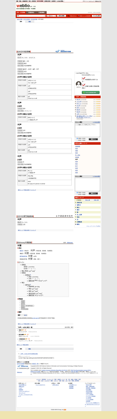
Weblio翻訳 (88, 389)
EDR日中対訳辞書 (23, 51)
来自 (31, 318)
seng (33, 271)
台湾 (35, 256)
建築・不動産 (74, 379)
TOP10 (78, 200)
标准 (23, 259)
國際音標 (31, 281)
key (36, 280)
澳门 (38, 259)
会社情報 (71, 386)
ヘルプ (20, 388)
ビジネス (39, 379)
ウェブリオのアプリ (40, 384)
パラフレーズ (27, 111)
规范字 (21, 250)
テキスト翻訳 (78, 122)
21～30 (96, 200)
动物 (31, 178)
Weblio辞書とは (22, 384)
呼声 (24, 108)
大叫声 (29, 69)
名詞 (25, 71)
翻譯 (19, 315)
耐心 (78, 207)
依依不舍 (79, 202)
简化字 (26, 250)
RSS (65, 409)
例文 (30, 21)
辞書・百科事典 (75, 380)
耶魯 (30, 286)
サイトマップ (22, 392)
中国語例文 (31, 12)
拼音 (25, 266)
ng (39, 286)
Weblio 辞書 (19, 19)
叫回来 (77, 157)
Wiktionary (70, 242)
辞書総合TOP (98, 1)
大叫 (28, 61)
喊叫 (24, 61)
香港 (21, 259)
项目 (53, 318)
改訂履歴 (76, 371)
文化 (39, 380)
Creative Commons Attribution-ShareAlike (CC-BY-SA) (54, 370)
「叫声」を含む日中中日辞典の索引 (29, 353)
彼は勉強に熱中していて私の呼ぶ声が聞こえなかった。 (84, 116)
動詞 (25, 63)
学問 (79, 379)
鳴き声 (78, 99)
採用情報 (71, 388)
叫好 (76, 163)
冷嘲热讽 (79, 222)
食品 (63, 380)
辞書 (17, 1)
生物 (60, 380)
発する (33, 82)
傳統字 (21, 253)
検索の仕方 (21, 386)
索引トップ (21, 190)
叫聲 (72, 371)
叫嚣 (76, 148)
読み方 (19, 222)
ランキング (33, 190)
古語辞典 (53, 1)
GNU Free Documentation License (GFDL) (81, 370)
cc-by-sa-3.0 (35, 318)
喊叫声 (25, 69)
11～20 (87, 200)
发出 (31, 93)
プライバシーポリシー (24, 391)
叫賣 (76, 161)
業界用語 (44, 379)
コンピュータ (50, 379)
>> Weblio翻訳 (96, 122)
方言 (70, 380)
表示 (25, 315)
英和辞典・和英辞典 (90, 388)
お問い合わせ (55, 384)
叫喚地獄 (77, 146)
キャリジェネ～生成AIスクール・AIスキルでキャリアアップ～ (92, 404)
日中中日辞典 (40, 1)
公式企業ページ (73, 384)
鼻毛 (78, 224)
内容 (28, 318)
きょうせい (25, 57)
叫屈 (76, 168)
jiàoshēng (31, 266)
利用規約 (21, 389)
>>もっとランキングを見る (93, 226)
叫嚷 (76, 150)
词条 (20, 318)
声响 (32, 176)
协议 (43, 318)
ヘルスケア (47, 380)
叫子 (76, 166)
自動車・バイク (61, 379)
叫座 (76, 172)
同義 (27, 73)
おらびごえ (32, 57)
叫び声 (78, 105)
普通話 (24, 264)
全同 (26, 65)
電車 (55, 379)
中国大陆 (38, 250)
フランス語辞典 (89, 394)
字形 (26, 259)
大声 (29, 80)
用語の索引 (27, 190)
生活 (42, 380)
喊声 (34, 69)
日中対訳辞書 (34, 19)
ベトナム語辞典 (89, 399)
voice (29, 181)
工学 (69, 379)
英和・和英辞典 (32, 1)
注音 (25, 268)
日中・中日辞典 (21, 12)
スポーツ (56, 380)
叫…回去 (77, 155)
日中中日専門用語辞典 (25, 216)
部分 (25, 73)
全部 (22, 318)
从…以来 (79, 214)
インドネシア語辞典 (90, 396)
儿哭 (24, 224)
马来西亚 (49, 250)
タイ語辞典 (88, 397)
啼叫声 (78, 109)
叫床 (76, 170)
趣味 (52, 380)
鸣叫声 (78, 112)
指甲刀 (79, 205)
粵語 (23, 271)
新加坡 (44, 250)
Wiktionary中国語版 (24, 242)
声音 (35, 88)
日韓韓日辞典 (47, 1)
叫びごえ (79, 103)
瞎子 (78, 209)
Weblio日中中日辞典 (35, 371)
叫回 (76, 153)
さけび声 (79, 101)
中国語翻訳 (41, 12)
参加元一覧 (35, 363)
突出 (78, 217)
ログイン (91, 1)
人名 (66, 380)
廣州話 (28, 285)
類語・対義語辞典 (23, 1)
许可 (40, 318)
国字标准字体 (23, 256)
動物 (31, 120)
